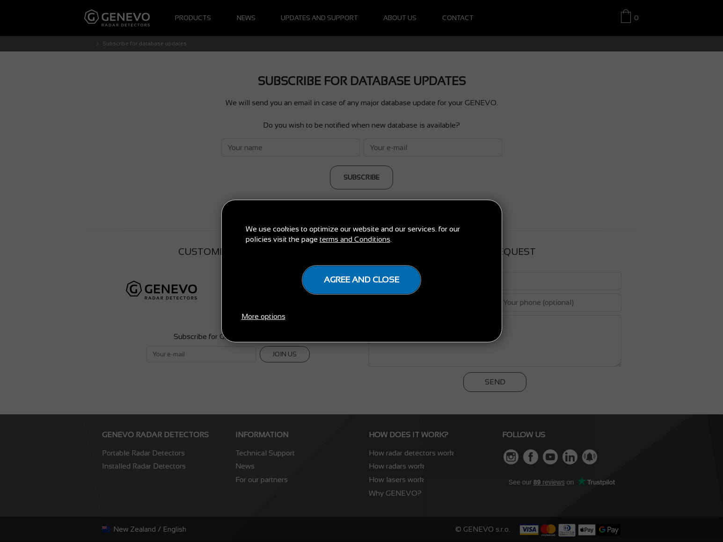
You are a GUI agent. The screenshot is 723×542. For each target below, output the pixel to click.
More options (263, 316)
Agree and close (361, 279)
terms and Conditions (355, 239)
